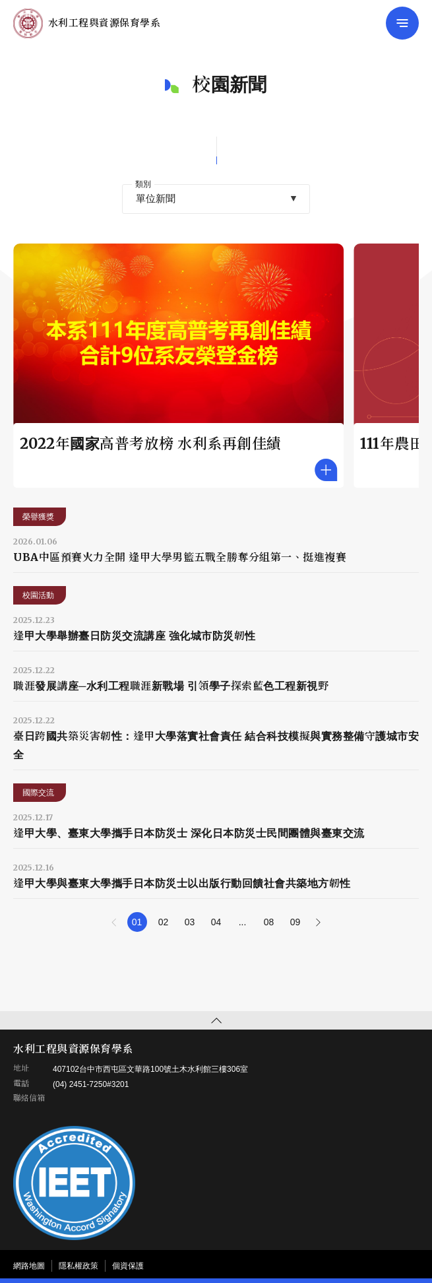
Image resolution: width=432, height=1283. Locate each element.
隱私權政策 (78, 1265)
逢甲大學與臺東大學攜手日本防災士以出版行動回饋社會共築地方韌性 (182, 883)
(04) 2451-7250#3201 (91, 1084)
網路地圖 (29, 1265)
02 (163, 922)
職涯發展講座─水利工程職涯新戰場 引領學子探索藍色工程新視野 (170, 685)
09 (295, 922)
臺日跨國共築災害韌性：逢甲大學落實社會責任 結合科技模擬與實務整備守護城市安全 (216, 745)
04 (216, 922)
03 (190, 922)
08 (269, 922)
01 (137, 922)
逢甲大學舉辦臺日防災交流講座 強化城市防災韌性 (134, 635)
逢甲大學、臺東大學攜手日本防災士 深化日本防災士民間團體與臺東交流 (189, 832)
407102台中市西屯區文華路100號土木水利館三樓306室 (150, 1069)
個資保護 (128, 1265)
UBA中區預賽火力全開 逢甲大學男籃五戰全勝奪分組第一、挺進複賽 (179, 557)
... (243, 922)
